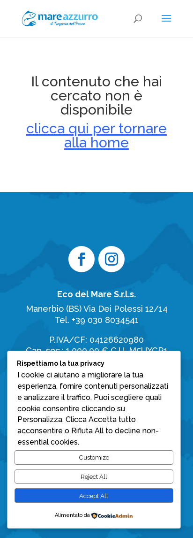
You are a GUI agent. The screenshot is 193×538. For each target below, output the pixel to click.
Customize (94, 457)
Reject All (94, 476)
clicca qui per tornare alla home (96, 135)
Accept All (93, 496)
